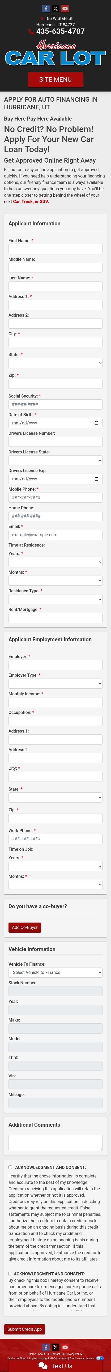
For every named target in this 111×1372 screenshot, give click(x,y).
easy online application (46, 169)
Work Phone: (20, 830)
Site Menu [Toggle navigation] (55, 79)
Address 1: (18, 296)
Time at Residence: (26, 545)
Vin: (12, 1075)
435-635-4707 (60, 31)
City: (12, 333)
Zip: (12, 375)
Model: (15, 1038)
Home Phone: (21, 507)
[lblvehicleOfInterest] (55, 973)
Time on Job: (20, 849)
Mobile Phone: (22, 489)
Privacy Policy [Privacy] (74, 1354)
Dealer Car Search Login (21, 1358)
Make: (14, 1020)
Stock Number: (22, 982)
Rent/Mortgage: (23, 609)
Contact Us (57, 1354)
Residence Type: (24, 590)
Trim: (13, 1057)
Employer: (17, 656)
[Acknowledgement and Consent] (10, 1167)
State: (14, 354)
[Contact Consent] (10, 1273)
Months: (16, 572)
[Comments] (55, 1143)
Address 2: (18, 315)
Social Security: (23, 396)
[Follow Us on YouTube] (65, 9)
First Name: (19, 240)
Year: (13, 1001)
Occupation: (19, 712)
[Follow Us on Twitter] (55, 9)
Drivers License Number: (31, 433)
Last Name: (19, 277)
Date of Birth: (20, 414)
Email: (14, 526)
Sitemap (62, 1358)
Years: (14, 553)
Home (32, 1354)
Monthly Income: (24, 693)
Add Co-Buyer (25, 927)
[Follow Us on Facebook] (46, 9)
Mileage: (16, 1094)
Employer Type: (22, 675)
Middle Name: (21, 259)
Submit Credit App (24, 1329)
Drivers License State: (29, 451)
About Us (43, 1354)
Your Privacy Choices (86, 1358)
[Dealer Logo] (55, 53)
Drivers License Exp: (27, 470)
